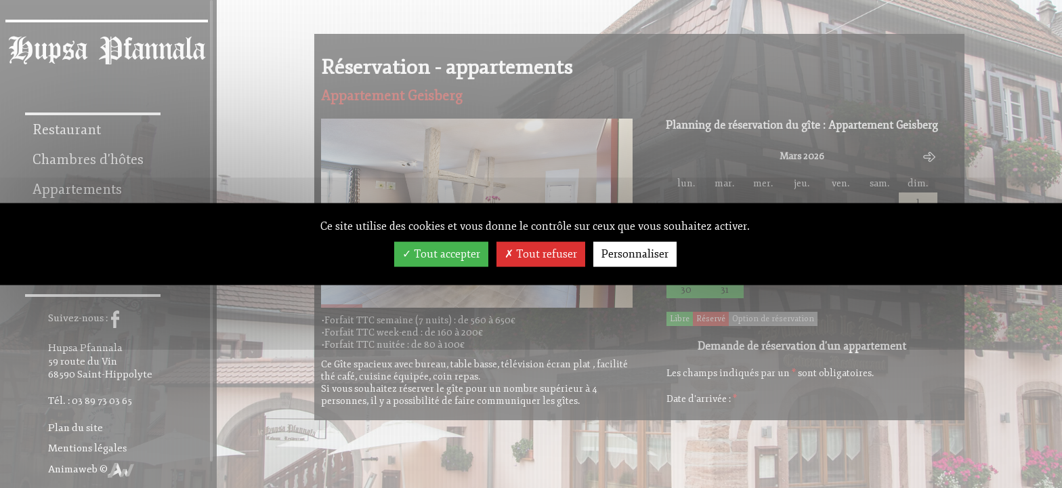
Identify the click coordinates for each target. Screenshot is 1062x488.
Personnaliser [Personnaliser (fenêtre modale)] (634, 254)
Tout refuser (541, 254)
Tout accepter (441, 254)
